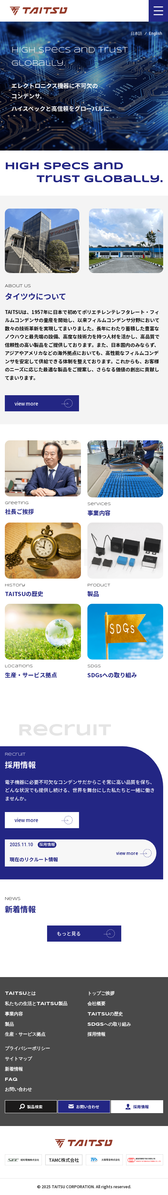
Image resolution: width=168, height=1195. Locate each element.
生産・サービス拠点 (25, 1034)
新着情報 (14, 1069)
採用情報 (96, 1034)
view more (26, 403)
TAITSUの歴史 (105, 1014)
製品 (9, 1024)
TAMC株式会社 (64, 1160)
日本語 (136, 33)
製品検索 (35, 1106)
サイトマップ (18, 1059)
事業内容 (14, 1014)
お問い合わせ (18, 1089)
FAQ (11, 1079)
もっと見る (69, 933)
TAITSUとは (20, 993)
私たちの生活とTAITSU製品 (36, 1004)
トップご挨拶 (100, 993)
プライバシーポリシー (27, 1048)
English (155, 33)
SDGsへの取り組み (109, 1024)
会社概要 (96, 1004)
